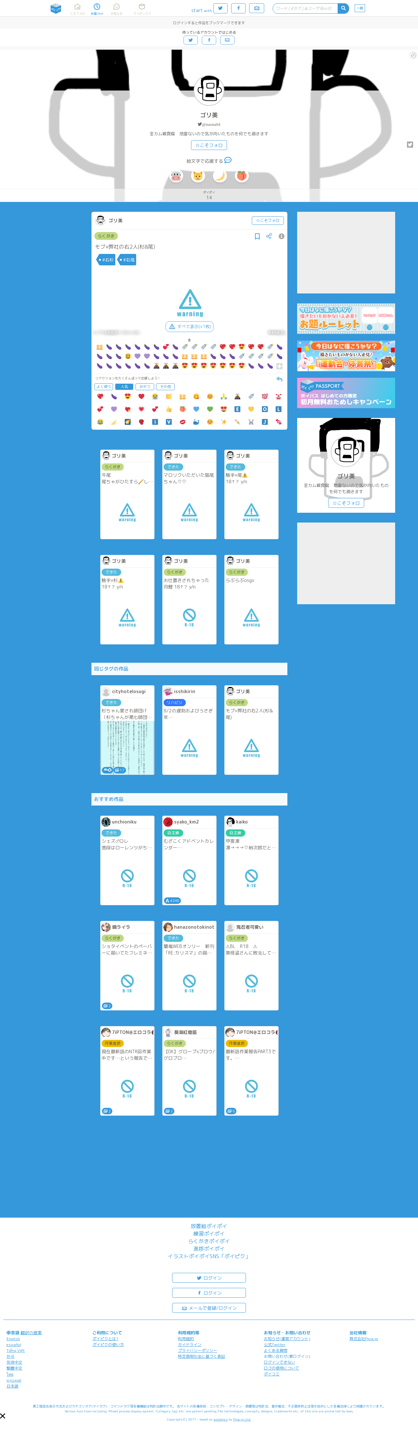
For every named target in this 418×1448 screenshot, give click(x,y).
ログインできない (279, 1362)
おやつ (144, 386)
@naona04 (211, 124)
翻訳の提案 (31, 1333)
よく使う (104, 386)
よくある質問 (275, 1350)
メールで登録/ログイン (209, 1308)
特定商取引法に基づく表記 (201, 1356)
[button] (2, 1416)
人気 (124, 386)
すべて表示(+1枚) (189, 326)
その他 (165, 386)
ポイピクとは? (105, 1338)
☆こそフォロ (209, 145)
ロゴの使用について (281, 1368)
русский (14, 1380)
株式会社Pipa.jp (363, 1338)
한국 (10, 1356)
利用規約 (186, 1338)
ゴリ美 (209, 115)
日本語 (12, 1386)
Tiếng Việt (16, 1350)
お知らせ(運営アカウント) (287, 1338)
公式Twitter (275, 1344)
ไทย (10, 1374)
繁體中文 (14, 1368)
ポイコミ (272, 1374)
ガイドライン (189, 1344)
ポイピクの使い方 (108, 1344)
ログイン (209, 1277)
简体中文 (14, 1362)
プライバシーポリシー (197, 1350)
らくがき (106, 236)
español (14, 1344)
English (13, 1338)
